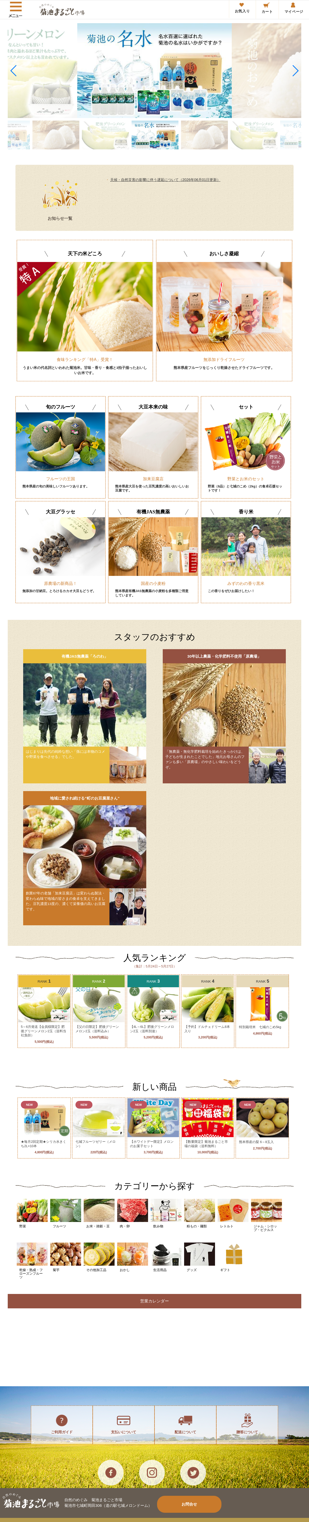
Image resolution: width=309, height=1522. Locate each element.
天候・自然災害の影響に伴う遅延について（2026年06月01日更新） (165, 180)
